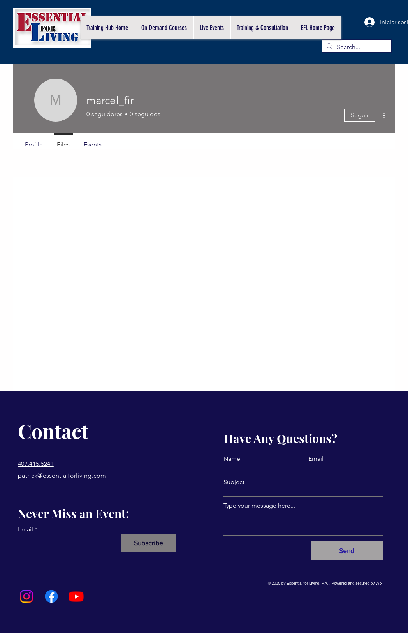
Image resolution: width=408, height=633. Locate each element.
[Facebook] (51, 596)
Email (25, 529)
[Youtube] (76, 596)
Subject (233, 482)
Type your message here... (259, 506)
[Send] (347, 550)
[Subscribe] (148, 543)
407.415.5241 (36, 463)
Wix (379, 583)
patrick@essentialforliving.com (62, 475)
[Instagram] (26, 596)
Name (231, 459)
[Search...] (356, 47)
